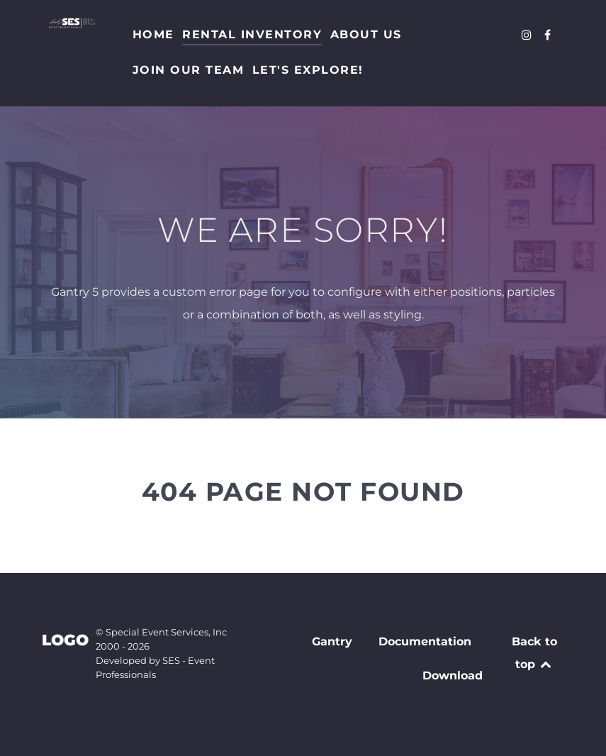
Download (452, 675)
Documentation (424, 641)
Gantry (332, 641)
